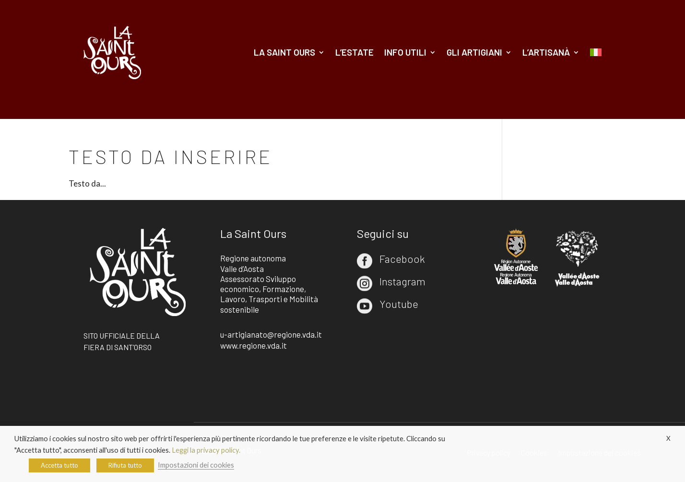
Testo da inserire (170, 156)
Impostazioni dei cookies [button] (196, 465)
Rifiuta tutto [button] (125, 465)
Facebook (402, 258)
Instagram (402, 281)
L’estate (354, 52)
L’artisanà (546, 52)
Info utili (405, 52)
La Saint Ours (284, 52)
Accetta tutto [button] (59, 465)
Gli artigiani (474, 52)
